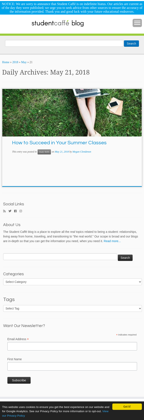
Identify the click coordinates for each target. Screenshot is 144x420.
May (24, 62)
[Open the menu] (137, 23)
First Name (14, 359)
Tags (9, 299)
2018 (15, 62)
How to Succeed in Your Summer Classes (59, 142)
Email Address (18, 339)
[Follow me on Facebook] (16, 211)
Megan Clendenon (81, 151)
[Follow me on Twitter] (11, 211)
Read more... (112, 241)
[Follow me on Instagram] (22, 211)
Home (5, 62)
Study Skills (44, 152)
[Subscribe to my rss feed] (5, 211)
